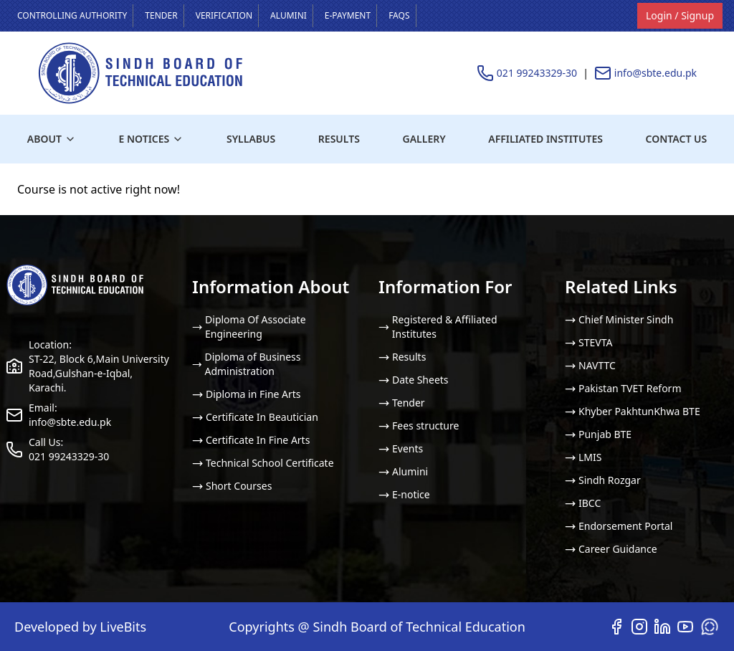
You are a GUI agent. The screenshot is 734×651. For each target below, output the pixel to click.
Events (400, 448)
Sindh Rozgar (603, 480)
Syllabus (251, 139)
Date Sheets (413, 379)
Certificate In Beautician (255, 417)
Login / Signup (680, 15)
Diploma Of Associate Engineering (249, 327)
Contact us (676, 139)
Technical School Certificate (263, 463)
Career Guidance (611, 549)
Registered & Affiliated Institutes (437, 327)
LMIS (583, 457)
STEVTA (588, 342)
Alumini (288, 15)
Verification (224, 15)
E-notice (404, 494)
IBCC (583, 503)
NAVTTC (590, 365)
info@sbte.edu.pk (655, 73)
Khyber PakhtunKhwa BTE (632, 411)
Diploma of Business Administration (246, 364)
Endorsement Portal (618, 526)
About (51, 139)
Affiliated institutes (545, 139)
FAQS (399, 15)
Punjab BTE (598, 434)
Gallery (424, 139)
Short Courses (232, 486)
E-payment (348, 15)
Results (339, 139)
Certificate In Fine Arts (251, 440)
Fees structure (418, 425)
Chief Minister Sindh (619, 319)
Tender (161, 15)
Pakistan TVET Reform (623, 388)
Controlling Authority (72, 15)
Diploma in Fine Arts (246, 394)
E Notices (151, 139)
